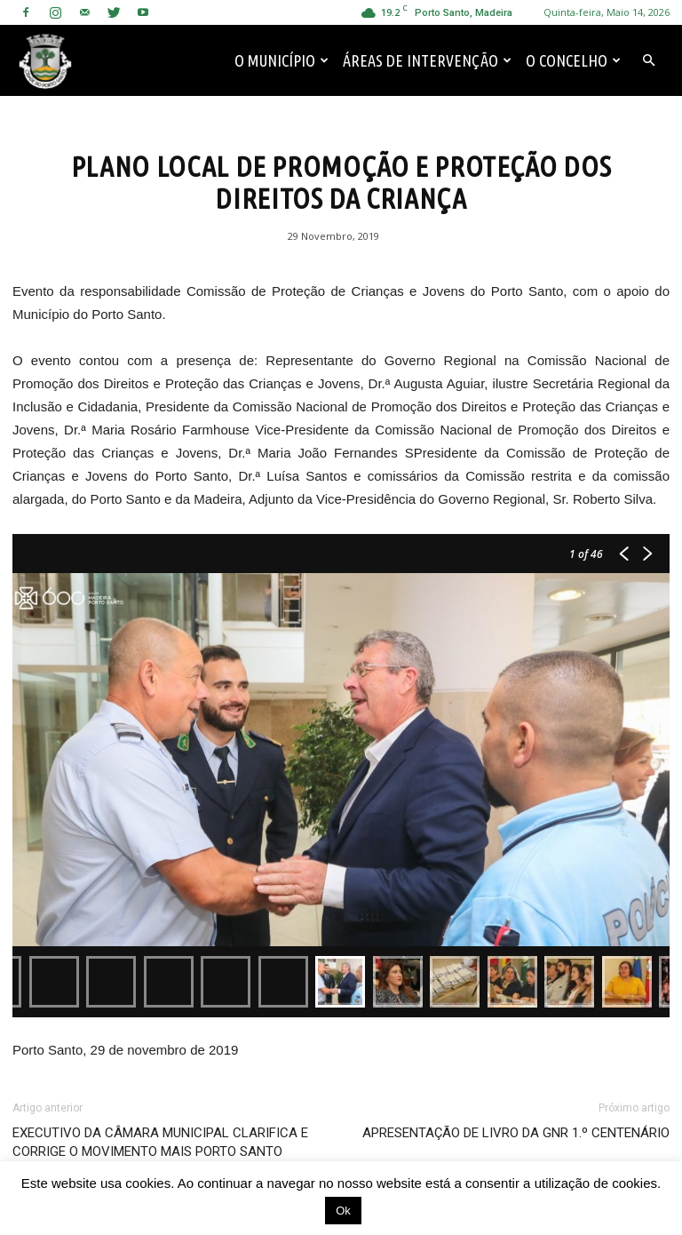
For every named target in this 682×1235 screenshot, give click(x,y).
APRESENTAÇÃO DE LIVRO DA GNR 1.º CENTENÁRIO (516, 1133)
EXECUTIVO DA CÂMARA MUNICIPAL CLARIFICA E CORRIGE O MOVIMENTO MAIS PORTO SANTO (160, 1142)
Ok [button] (343, 1210)
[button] (648, 60)
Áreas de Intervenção (427, 60)
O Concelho (573, 60)
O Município (281, 60)
